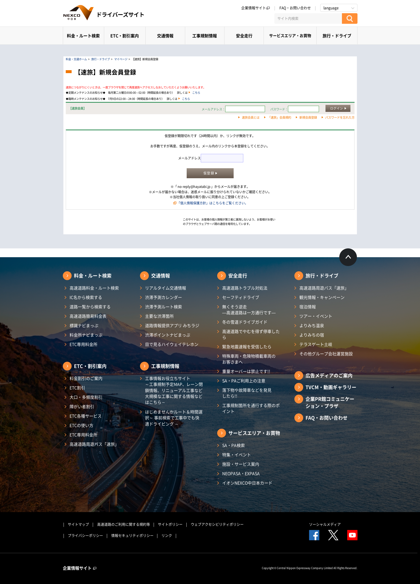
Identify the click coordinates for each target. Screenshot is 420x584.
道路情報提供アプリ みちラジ (172, 325)
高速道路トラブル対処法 (244, 288)
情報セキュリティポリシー (132, 535)
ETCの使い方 (81, 425)
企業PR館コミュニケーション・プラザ (330, 402)
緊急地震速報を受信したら (246, 346)
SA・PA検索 (233, 445)
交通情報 (165, 35)
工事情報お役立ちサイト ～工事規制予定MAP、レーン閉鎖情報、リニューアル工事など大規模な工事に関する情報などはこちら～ (174, 390)
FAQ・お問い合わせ (295, 8)
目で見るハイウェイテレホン (171, 344)
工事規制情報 (204, 35)
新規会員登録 (308, 117)
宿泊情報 (307, 306)
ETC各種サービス (86, 416)
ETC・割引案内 (124, 35)
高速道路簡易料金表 (88, 316)
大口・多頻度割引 (86, 397)
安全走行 (244, 35)
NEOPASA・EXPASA (241, 473)
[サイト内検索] (308, 18)
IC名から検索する (86, 297)
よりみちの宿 (311, 335)
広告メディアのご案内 (329, 375)
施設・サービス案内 (240, 464)
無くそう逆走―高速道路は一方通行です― (249, 309)
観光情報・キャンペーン (322, 297)
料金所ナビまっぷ (86, 335)
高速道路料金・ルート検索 (94, 288)
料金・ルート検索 (83, 35)
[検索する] (349, 18)
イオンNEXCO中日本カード (247, 483)
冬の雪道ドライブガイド (244, 322)
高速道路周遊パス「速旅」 (94, 444)
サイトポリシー (170, 524)
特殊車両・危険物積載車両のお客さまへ (249, 359)
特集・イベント (236, 454)
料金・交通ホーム (76, 59)
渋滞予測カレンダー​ (163, 297)
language (331, 8)
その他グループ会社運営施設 (326, 353)
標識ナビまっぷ (84, 325)
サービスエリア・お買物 (290, 35)
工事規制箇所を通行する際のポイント (251, 408)
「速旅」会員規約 (279, 117)
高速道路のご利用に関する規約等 (123, 524)
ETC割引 (77, 388)
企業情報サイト (255, 8)
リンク (166, 535)
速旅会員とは (250, 117)
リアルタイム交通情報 (165, 288)
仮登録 (208, 173)
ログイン (336, 108)
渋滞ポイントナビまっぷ (167, 335)
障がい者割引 (82, 406)
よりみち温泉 (311, 325)
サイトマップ (78, 524)
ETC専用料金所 (83, 344)
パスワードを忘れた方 (340, 117)
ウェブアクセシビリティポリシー (217, 524)
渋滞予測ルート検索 (163, 306)
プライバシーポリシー (85, 535)
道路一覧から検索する (90, 306)
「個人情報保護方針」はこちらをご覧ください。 (212, 203)
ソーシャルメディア (325, 524)
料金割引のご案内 (86, 378)
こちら (196, 92)
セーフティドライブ (240, 297)
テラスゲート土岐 (315, 344)
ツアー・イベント (315, 316)
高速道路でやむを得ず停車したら (251, 334)
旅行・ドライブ (337, 35)
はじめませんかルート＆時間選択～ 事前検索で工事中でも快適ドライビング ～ (174, 418)
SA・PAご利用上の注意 (243, 380)
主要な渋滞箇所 (159, 316)
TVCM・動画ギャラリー (331, 387)
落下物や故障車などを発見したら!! (246, 393)
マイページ (120, 59)
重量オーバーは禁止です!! (246, 371)
